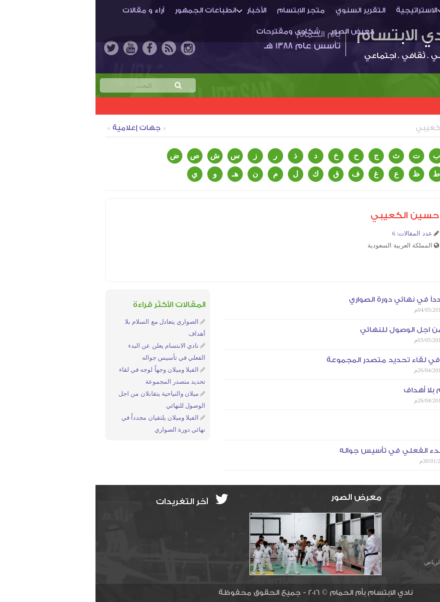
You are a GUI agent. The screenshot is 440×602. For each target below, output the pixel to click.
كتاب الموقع (403, 128)
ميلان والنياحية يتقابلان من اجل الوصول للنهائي (347, 330)
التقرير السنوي (265, 10)
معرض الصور (257, 31)
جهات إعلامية (41, 128)
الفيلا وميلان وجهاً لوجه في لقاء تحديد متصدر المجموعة (330, 360)
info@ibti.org (399, 517)
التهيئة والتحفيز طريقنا (388, 420)
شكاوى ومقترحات (193, 31)
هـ (139, 174)
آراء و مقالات (48, 10)
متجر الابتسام (205, 10)
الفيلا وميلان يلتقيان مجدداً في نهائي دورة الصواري (341, 299)
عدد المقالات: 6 (317, 233)
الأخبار (161, 10)
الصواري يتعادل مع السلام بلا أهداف (369, 390)
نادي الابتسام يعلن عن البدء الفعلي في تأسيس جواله (337, 451)
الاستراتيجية (321, 10)
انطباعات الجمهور (110, 10)
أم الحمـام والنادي (383, 10)
